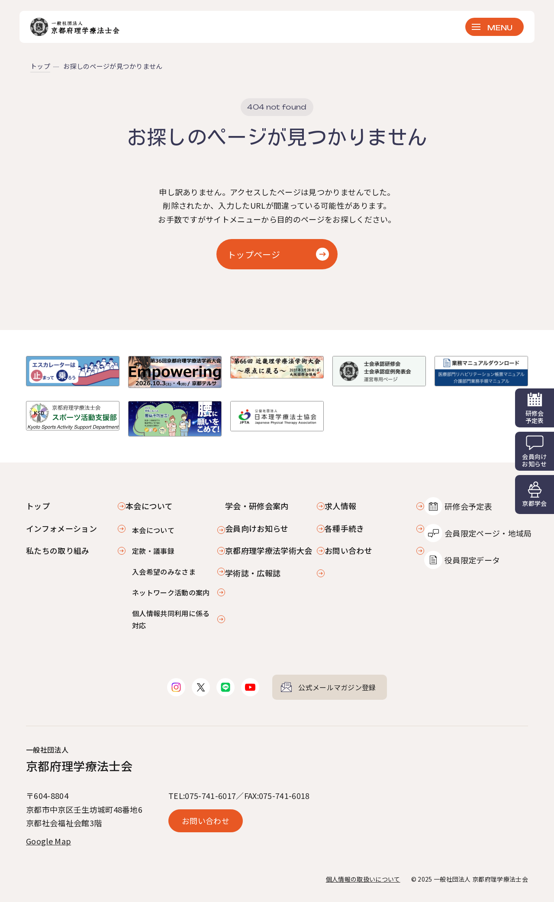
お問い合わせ (348, 550)
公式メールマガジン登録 (337, 687)
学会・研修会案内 (257, 505)
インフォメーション (61, 528)
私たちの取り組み (58, 550)
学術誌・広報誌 (252, 573)
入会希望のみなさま (164, 571)
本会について (153, 530)
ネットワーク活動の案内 (171, 592)
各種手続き (344, 528)
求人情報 (340, 505)
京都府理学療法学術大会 (268, 550)
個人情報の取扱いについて (363, 879)
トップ (40, 66)
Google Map (48, 841)
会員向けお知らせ (257, 528)
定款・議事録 (153, 551)
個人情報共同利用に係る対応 (171, 619)
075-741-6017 (210, 795)
